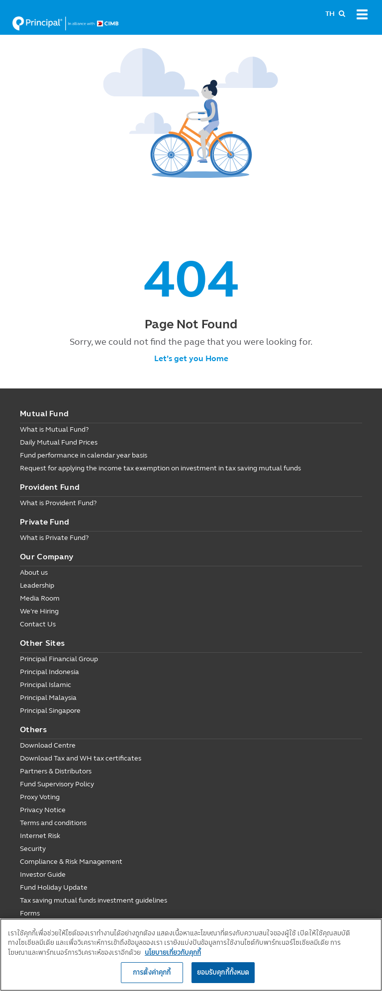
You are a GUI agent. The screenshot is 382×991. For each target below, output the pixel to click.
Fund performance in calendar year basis (83, 455)
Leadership (37, 585)
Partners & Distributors (56, 771)
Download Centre (48, 745)
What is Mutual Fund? (54, 429)
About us (34, 572)
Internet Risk (40, 836)
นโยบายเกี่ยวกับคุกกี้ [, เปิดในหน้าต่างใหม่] (173, 952)
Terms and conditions (53, 823)
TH (330, 13)
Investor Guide (43, 874)
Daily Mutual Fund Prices (58, 442)
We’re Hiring (39, 611)
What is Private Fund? (54, 538)
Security (33, 848)
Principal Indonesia (49, 672)
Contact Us (38, 624)
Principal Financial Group (59, 659)
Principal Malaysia (48, 697)
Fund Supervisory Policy (57, 784)
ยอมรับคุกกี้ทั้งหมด (223, 972)
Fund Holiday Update (54, 887)
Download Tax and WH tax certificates (80, 758)
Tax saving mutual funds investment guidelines (93, 900)
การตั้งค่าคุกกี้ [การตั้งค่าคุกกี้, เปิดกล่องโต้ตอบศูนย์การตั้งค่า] (152, 972)
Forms (30, 913)
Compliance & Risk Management (71, 861)
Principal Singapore (50, 710)
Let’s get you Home (191, 358)
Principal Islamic (45, 685)
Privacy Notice (43, 810)
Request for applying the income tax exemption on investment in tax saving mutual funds (160, 468)
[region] (191, 954)
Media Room (40, 598)
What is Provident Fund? (58, 503)
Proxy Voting (40, 797)
